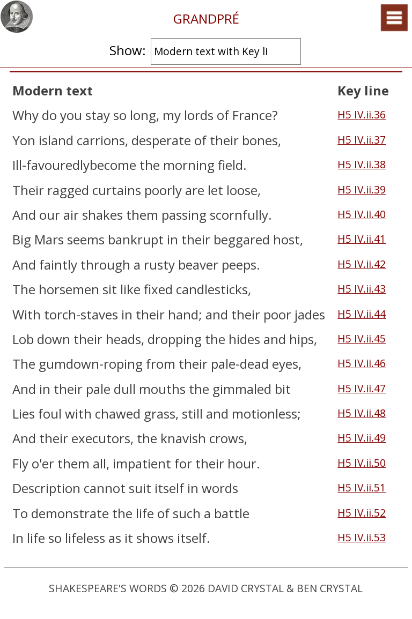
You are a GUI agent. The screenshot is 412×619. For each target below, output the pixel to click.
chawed (118, 413)
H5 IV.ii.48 (361, 413)
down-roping (104, 363)
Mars (49, 239)
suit (140, 488)
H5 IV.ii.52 (361, 512)
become (113, 165)
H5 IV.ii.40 (361, 214)
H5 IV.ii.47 (361, 388)
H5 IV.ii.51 (361, 487)
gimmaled (241, 389)
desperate (161, 140)
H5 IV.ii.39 (361, 189)
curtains (116, 190)
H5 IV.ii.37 (361, 139)
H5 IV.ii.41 (361, 239)
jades (310, 314)
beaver (198, 264)
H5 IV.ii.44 (361, 314)
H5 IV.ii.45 (361, 338)
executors (100, 438)
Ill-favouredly (51, 165)
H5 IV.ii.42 (361, 264)
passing (184, 214)
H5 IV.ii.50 (361, 463)
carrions (101, 140)
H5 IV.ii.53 (361, 537)
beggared (242, 239)
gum (52, 363)
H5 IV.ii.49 (361, 437)
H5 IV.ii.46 (361, 363)
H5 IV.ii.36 (361, 114)
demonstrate (70, 513)
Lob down (41, 339)
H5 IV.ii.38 (361, 164)
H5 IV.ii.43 (361, 288)
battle (231, 513)
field (230, 165)
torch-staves (81, 314)
